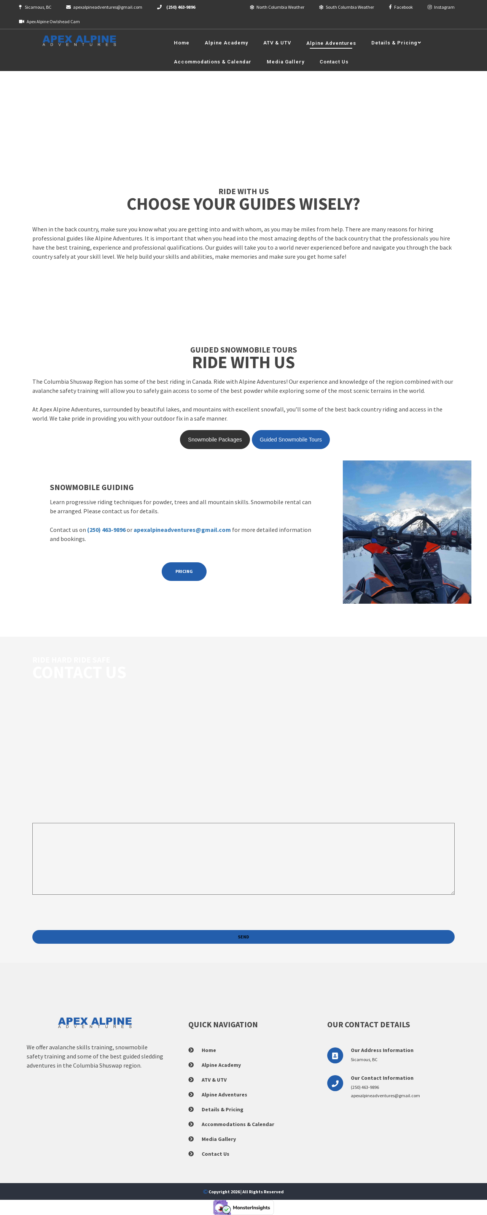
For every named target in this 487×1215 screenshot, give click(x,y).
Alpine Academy (221, 1065)
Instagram (441, 7)
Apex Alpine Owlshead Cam (49, 21)
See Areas (44, 308)
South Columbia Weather (346, 7)
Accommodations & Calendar (238, 1124)
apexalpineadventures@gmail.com (104, 7)
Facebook (401, 7)
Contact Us (215, 1153)
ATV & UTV (214, 1079)
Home (209, 1050)
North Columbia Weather (277, 7)
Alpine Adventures (224, 1094)
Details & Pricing (223, 1109)
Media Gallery (219, 1139)
